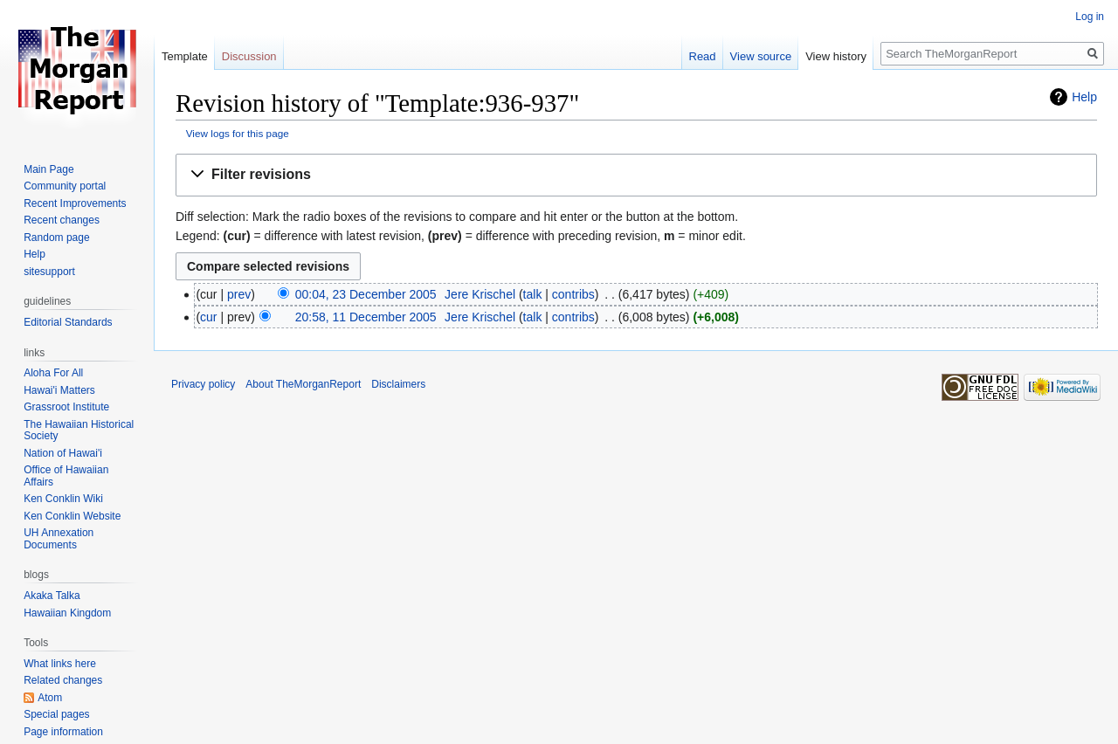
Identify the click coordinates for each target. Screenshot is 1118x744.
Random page (56, 237)
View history (835, 56)
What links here (60, 664)
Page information (63, 732)
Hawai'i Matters (59, 390)
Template (185, 56)
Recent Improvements (75, 203)
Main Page (48, 169)
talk (532, 294)
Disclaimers (398, 384)
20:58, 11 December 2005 (366, 317)
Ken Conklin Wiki (63, 499)
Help (1084, 97)
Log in (1089, 16)
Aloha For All (53, 373)
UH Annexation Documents (58, 539)
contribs (573, 294)
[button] (636, 175)
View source (761, 56)
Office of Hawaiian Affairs (66, 476)
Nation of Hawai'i (63, 453)
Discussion (249, 56)
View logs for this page (237, 133)
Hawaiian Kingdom (67, 613)
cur (208, 317)
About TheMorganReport (303, 384)
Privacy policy (203, 384)
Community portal (65, 186)
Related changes (63, 680)
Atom (50, 698)
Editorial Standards (68, 322)
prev (239, 294)
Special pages (56, 714)
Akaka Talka (51, 595)
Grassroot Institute (66, 407)
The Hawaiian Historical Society (79, 430)
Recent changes (62, 220)
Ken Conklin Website (72, 516)
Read (702, 56)
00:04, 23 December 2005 (366, 294)
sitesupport (49, 271)
